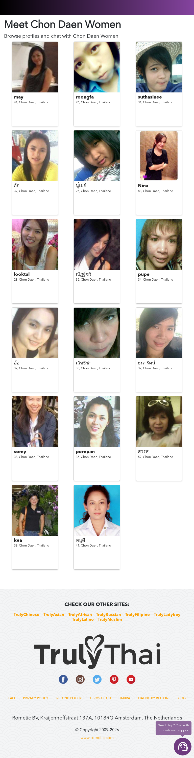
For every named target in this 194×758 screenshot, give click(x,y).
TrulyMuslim (110, 620)
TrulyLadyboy (167, 615)
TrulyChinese (26, 615)
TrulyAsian (53, 615)
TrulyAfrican (80, 615)
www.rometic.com (97, 738)
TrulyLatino (83, 620)
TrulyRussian (108, 615)
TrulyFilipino (137, 615)
